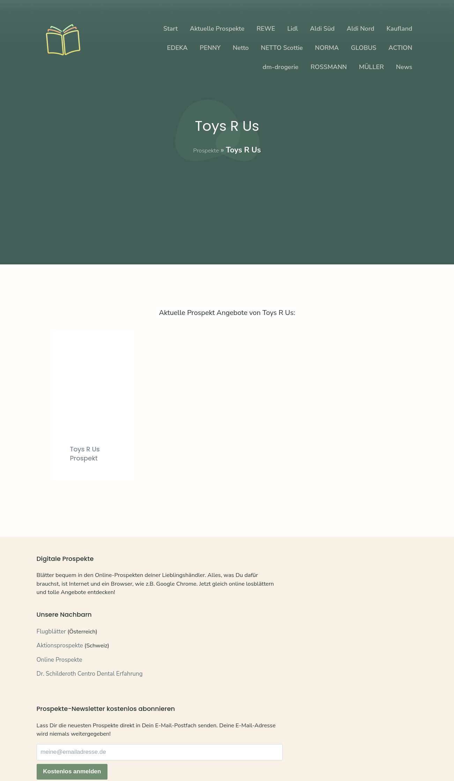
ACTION (400, 48)
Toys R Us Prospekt (87, 453)
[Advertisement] (227, 204)
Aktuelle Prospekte (217, 28)
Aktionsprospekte (60, 664)
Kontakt (47, 758)
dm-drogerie (281, 67)
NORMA (327, 48)
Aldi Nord (360, 28)
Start (170, 28)
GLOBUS (364, 48)
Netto (241, 48)
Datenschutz (78, 758)
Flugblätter (51, 650)
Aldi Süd (322, 28)
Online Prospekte (59, 678)
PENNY (210, 48)
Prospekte (206, 150)
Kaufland (399, 28)
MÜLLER (371, 67)
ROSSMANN (329, 67)
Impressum (114, 758)
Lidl (292, 28)
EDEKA (177, 48)
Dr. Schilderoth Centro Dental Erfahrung (90, 692)
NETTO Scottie (282, 48)
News (404, 67)
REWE (265, 28)
